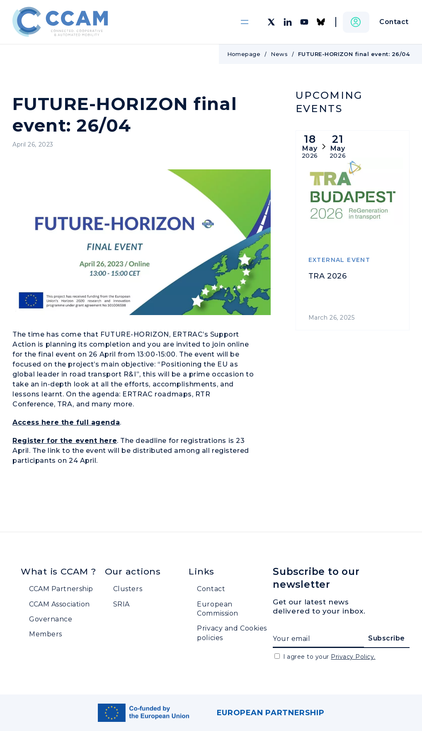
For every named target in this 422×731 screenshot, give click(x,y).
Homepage (244, 54)
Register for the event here (64, 441)
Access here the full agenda (66, 422)
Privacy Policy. (353, 656)
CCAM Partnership (61, 589)
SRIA (121, 604)
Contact (211, 589)
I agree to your (329, 656)
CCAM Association (59, 604)
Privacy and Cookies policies (232, 632)
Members (45, 634)
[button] (356, 22)
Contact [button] (394, 22)
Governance (51, 619)
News (279, 54)
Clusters (127, 589)
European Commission (217, 608)
